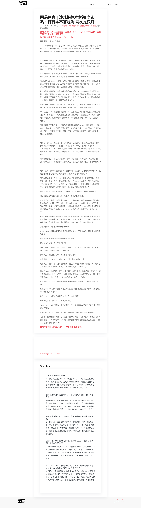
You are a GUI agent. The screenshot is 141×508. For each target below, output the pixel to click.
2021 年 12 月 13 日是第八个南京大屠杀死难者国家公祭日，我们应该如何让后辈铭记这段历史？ (70, 466)
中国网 (77, 26)
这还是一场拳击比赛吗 (55, 375)
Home (92, 4)
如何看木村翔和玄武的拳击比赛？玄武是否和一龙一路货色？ (69, 396)
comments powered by (50, 354)
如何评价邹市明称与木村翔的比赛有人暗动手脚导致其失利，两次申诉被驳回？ (69, 442)
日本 (91, 26)
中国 (94, 26)
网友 (73, 26)
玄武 (66, 26)
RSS (99, 4)
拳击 (70, 26)
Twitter (117, 4)
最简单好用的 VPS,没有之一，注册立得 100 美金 (61, 327)
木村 (63, 26)
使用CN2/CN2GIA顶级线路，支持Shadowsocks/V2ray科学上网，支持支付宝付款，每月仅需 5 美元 (70, 33)
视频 (84, 26)
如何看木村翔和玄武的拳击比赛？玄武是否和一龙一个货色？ (69, 417)
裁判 (81, 26)
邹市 (87, 26)
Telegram (108, 4)
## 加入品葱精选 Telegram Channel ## (56, 37)
